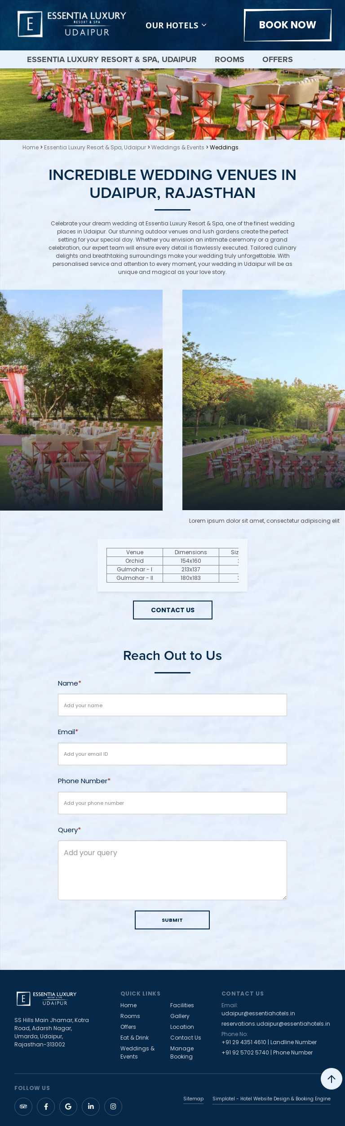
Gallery (180, 1016)
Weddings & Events (177, 147)
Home (30, 147)
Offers (277, 59)
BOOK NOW (287, 25)
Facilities (182, 1005)
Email (66, 731)
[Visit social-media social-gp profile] (68, 1107)
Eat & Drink (134, 1037)
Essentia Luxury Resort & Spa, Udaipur (112, 59)
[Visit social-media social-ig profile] (113, 1107)
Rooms (229, 59)
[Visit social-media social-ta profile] (23, 1107)
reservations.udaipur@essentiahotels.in (275, 1023)
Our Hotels (176, 25)
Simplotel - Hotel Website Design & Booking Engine (271, 1098)
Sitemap (193, 1099)
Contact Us (185, 1037)
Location (182, 1027)
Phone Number (82, 780)
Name (68, 683)
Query (68, 829)
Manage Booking (182, 1052)
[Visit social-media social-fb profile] (46, 1107)
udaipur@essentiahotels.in (258, 1013)
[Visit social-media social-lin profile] (91, 1107)
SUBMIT (172, 920)
